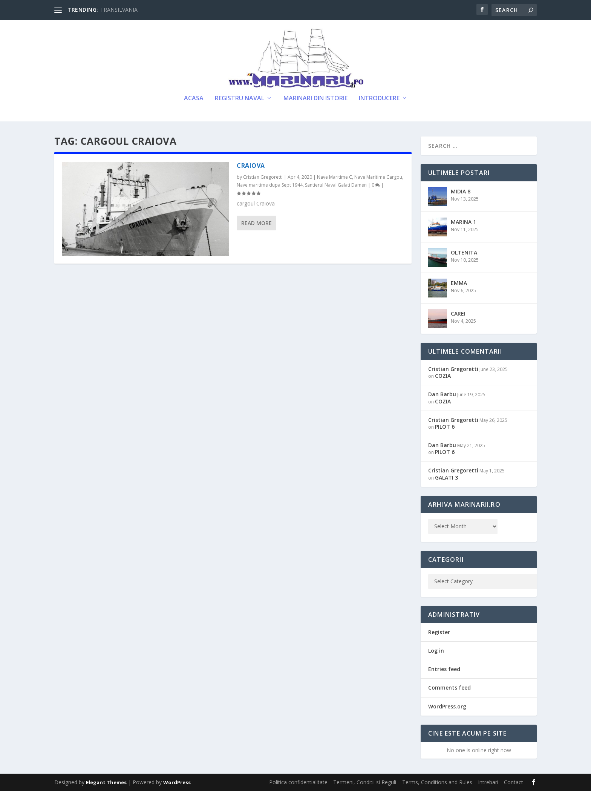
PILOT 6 (445, 426)
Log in (436, 650)
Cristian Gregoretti (263, 177)
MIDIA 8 (460, 191)
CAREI (458, 313)
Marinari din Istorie (315, 98)
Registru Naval (239, 98)
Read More (256, 223)
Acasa (194, 98)
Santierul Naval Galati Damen (336, 185)
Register (439, 632)
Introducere (379, 98)
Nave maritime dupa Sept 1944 (270, 185)
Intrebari (488, 782)
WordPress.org (447, 706)
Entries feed (444, 669)
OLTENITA (464, 252)
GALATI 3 (446, 477)
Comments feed (449, 687)
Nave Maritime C (334, 177)
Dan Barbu (442, 394)
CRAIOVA (251, 165)
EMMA (459, 283)
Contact (513, 782)
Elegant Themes (106, 782)
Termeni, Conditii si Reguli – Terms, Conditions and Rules (402, 782)
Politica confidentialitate (298, 782)
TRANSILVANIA (119, 9)
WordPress (177, 782)
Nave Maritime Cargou (378, 177)
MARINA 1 (463, 221)
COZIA (443, 375)
